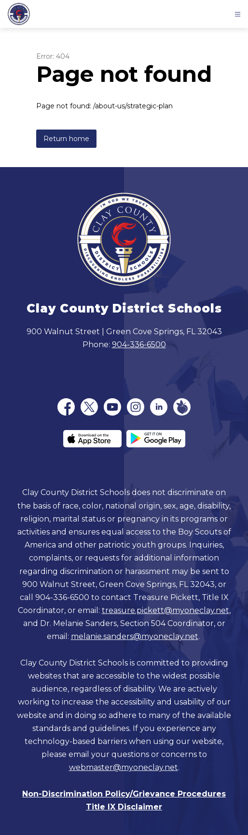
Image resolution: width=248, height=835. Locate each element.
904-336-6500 (139, 344)
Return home (66, 138)
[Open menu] (237, 14)
